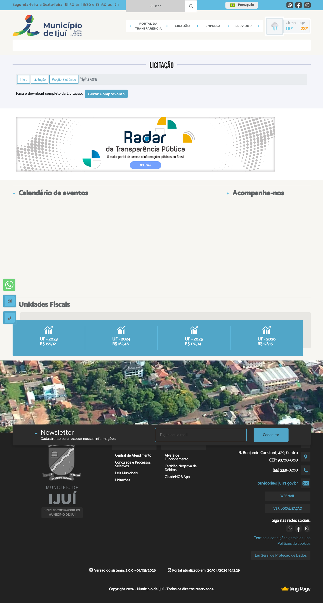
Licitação (40, 79)
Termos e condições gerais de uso (282, 538)
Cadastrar (271, 435)
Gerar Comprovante (106, 94)
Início (23, 79)
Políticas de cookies (293, 543)
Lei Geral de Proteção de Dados (281, 555)
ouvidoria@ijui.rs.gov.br (278, 483)
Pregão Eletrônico (64, 79)
